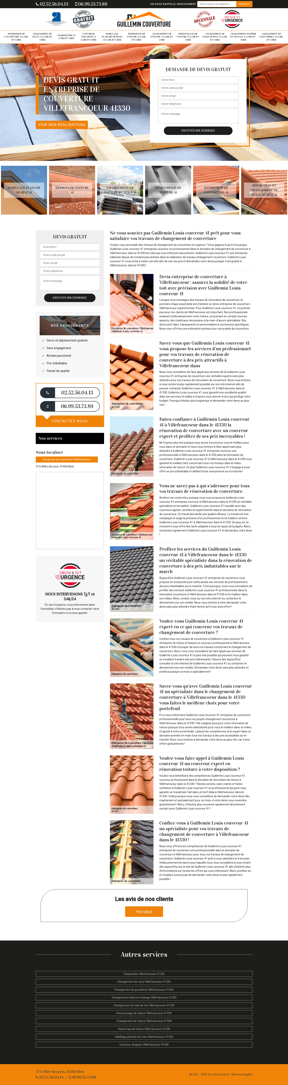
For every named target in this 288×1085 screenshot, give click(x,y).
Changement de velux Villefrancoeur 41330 (144, 981)
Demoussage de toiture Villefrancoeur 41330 (144, 1013)
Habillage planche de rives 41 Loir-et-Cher (112, 36)
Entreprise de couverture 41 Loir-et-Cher (16, 36)
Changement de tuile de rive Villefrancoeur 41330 (144, 1005)
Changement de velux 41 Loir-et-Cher (42, 36)
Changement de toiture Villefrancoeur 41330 (144, 1021)
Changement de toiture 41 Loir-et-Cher (161, 36)
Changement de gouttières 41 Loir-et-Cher (271, 36)
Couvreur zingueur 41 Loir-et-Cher (88, 36)
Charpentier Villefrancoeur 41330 (144, 973)
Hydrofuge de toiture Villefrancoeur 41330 (144, 1029)
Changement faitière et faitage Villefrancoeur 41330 (144, 997)
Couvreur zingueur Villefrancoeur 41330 (144, 1044)
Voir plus (144, 911)
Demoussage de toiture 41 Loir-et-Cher (188, 36)
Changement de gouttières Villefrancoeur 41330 (144, 989)
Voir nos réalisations (61, 124)
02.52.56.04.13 (52, 4)
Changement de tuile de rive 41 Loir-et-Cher (215, 36)
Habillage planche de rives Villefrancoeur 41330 (144, 1036)
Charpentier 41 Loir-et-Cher (66, 37)
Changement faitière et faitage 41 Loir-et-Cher (243, 36)
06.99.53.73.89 (91, 4)
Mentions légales (242, 1074)
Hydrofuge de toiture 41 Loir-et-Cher (136, 36)
